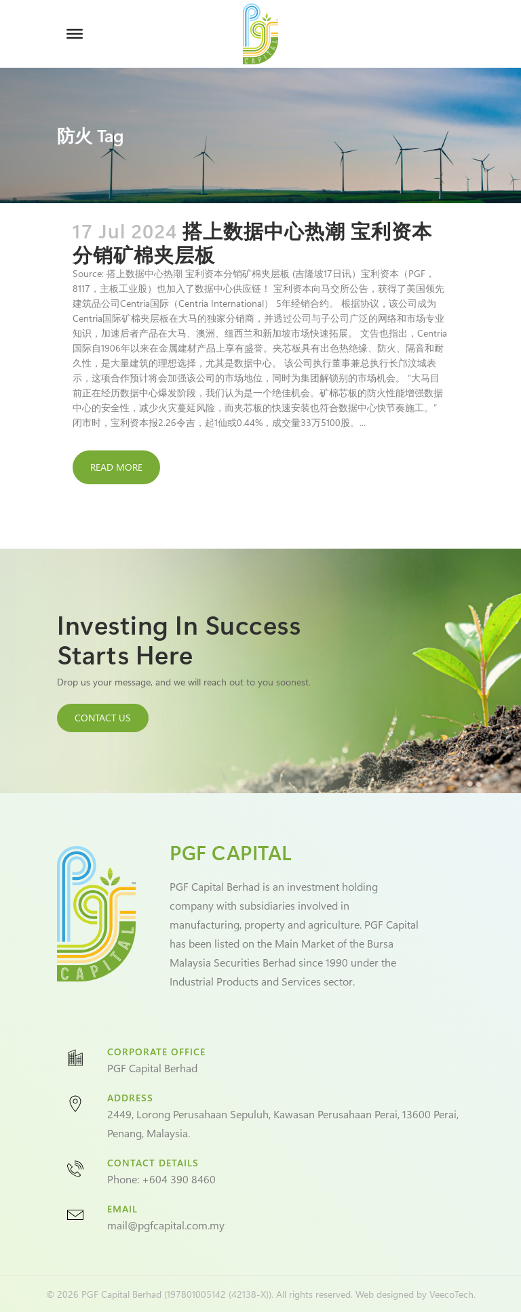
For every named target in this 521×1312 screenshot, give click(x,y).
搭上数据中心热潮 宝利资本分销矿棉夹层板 (252, 242)
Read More (116, 467)
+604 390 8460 (179, 1179)
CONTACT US (103, 717)
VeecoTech (451, 1294)
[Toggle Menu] (74, 34)
